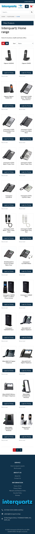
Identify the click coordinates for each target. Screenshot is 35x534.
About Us (17, 476)
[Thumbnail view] (3, 43)
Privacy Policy (17, 488)
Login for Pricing (8, 72)
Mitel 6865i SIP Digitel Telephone (26, 328)
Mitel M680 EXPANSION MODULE (26, 395)
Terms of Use (17, 486)
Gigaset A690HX (9, 63)
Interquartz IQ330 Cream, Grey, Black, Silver (26, 131)
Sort (14, 43)
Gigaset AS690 (26, 63)
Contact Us (17, 478)
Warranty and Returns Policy (17, 490)
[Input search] (15, 12)
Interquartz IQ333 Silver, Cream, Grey (26, 163)
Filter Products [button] (8, 23)
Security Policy (17, 493)
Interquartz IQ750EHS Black (26, 262)
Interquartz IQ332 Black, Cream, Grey (8, 163)
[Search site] (32, 12)
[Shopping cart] (31, 6)
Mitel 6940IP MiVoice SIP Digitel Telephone (8, 395)
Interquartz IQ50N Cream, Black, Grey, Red (26, 230)
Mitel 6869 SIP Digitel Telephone (8, 362)
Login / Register (29, 1)
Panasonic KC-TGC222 (26, 428)
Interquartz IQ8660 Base (26, 295)
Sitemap (17, 495)
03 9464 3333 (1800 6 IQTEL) (13, 510)
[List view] (7, 43)
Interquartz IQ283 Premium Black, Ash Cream (8, 131)
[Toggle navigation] (27, 6)
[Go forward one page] (20, 450)
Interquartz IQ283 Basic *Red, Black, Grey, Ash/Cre (26, 98)
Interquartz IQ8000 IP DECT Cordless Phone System (9, 296)
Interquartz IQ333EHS (8, 196)
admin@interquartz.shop (12, 514)
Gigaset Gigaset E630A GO (9, 97)
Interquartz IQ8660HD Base (9, 328)
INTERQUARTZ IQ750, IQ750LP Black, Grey (9, 263)
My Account (17, 468)
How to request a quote (18, 466)
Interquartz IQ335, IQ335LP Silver (26, 196)
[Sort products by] (25, 43)
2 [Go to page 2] (17, 450)
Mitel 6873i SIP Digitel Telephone (26, 362)
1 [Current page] (14, 450)
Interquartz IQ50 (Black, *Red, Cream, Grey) (9, 230)
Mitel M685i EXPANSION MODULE (9, 429)
